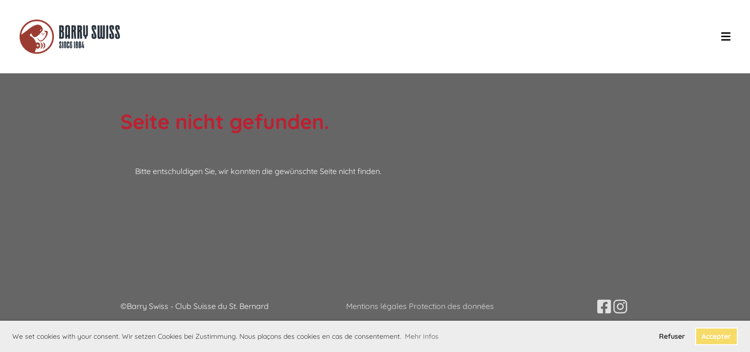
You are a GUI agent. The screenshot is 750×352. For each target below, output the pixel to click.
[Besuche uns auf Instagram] (620, 306)
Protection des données (451, 306)
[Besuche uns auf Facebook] (604, 306)
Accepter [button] (716, 336)
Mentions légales (377, 306)
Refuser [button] (672, 336)
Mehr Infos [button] (422, 336)
